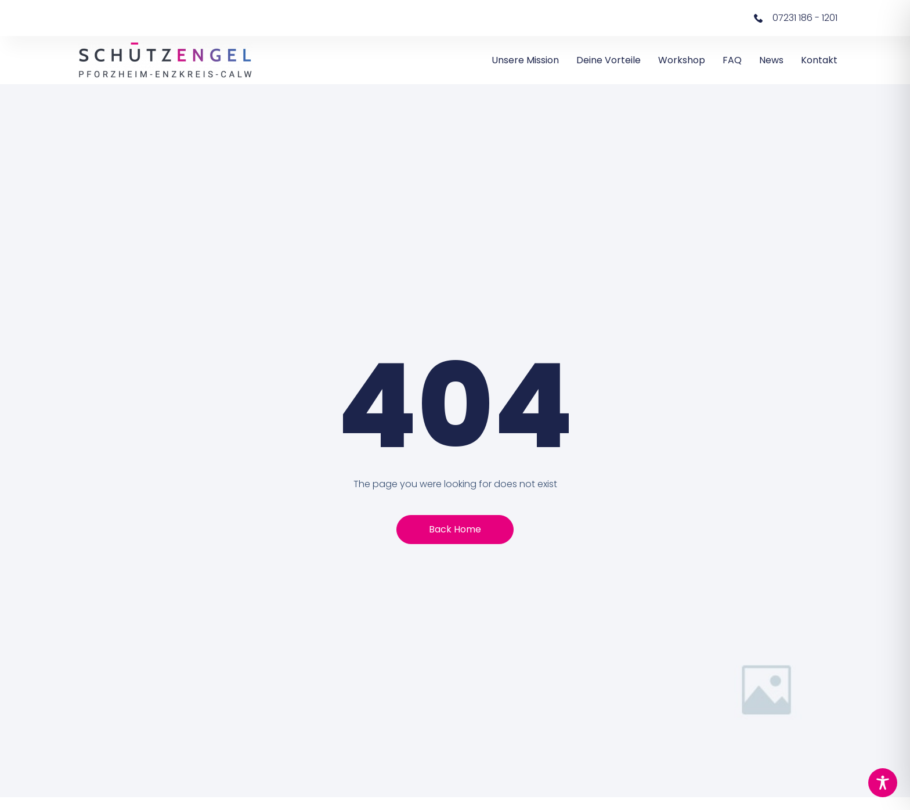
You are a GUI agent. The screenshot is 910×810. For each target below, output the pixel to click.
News (771, 60)
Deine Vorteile (608, 60)
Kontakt (819, 60)
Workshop (681, 60)
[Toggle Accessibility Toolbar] (882, 782)
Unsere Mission (525, 60)
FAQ (732, 60)
